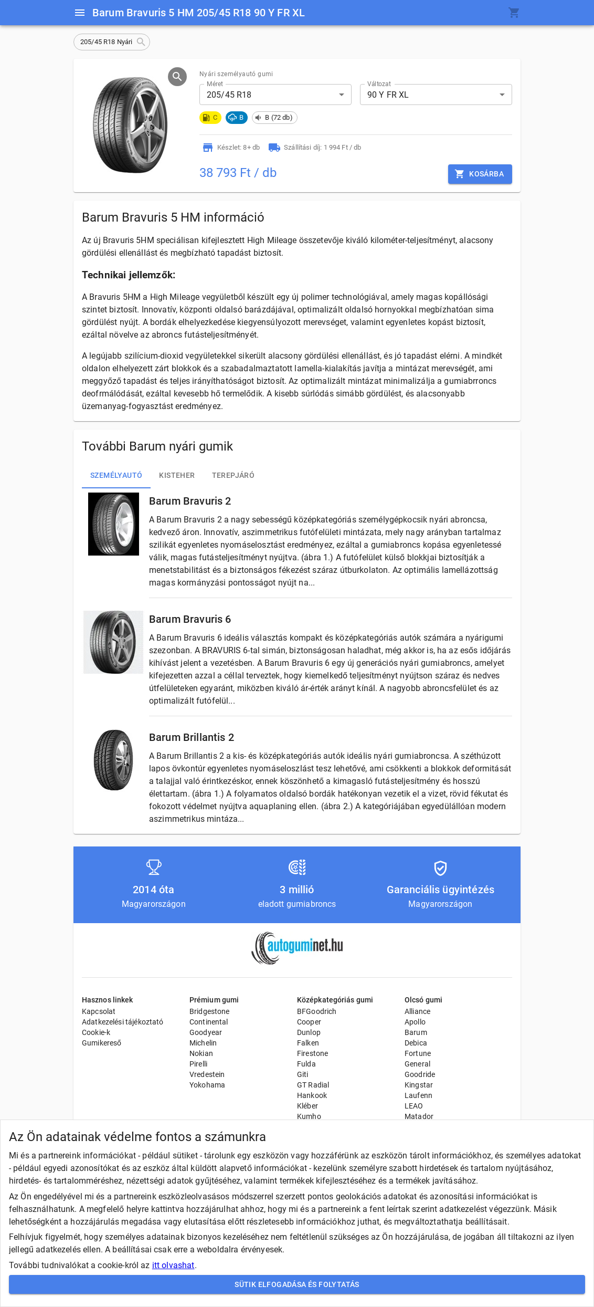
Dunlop (309, 1032)
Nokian (201, 1053)
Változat (379, 84)
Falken (308, 1043)
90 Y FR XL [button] (388, 95)
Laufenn (418, 1095)
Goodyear (205, 1032)
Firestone (312, 1053)
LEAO (414, 1106)
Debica (416, 1043)
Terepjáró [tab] (233, 475)
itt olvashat (173, 1265)
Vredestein (207, 1074)
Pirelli (198, 1064)
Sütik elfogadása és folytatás (297, 1284)
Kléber (307, 1106)
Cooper (309, 1022)
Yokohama (207, 1085)
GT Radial (313, 1085)
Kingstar (419, 1085)
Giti (303, 1074)
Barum (416, 1032)
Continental (208, 1022)
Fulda (306, 1064)
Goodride (420, 1074)
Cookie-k (96, 1032)
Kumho (309, 1116)
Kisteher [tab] (177, 475)
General (417, 1064)
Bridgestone (209, 1011)
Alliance (417, 1011)
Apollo (415, 1022)
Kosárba (480, 174)
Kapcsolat (98, 1011)
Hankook (312, 1095)
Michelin (203, 1043)
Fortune (418, 1053)
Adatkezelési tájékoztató (123, 1022)
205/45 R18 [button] (229, 95)
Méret (215, 84)
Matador (419, 1116)
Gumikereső (102, 1043)
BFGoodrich (317, 1011)
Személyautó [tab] (116, 475)
